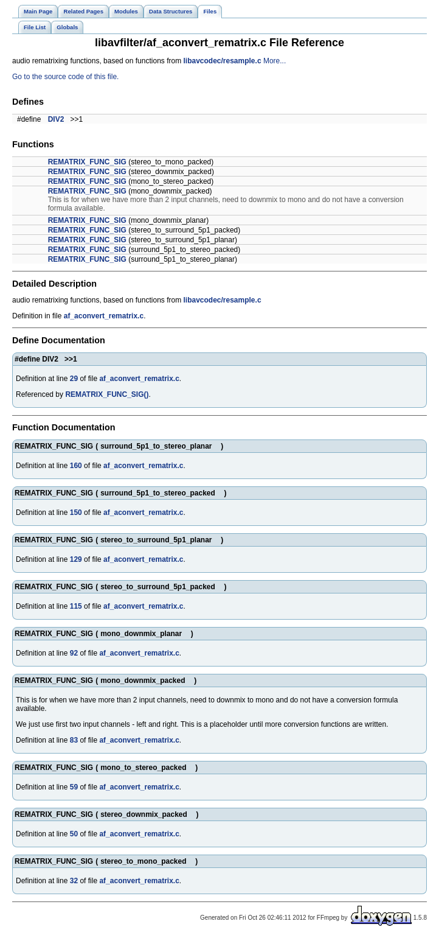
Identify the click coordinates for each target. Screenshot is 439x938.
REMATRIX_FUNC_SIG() (106, 394)
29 (74, 378)
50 (74, 834)
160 (76, 465)
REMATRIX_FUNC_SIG (87, 162)
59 (74, 787)
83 (74, 740)
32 (74, 881)
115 (76, 606)
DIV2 (56, 119)
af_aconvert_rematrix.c (103, 316)
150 (76, 512)
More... (274, 61)
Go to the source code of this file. (65, 76)
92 (74, 653)
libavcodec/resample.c (222, 61)
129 (76, 559)
